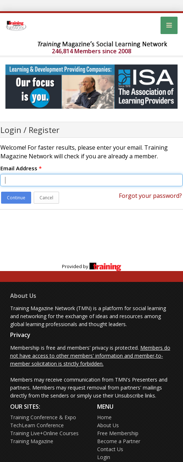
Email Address (21, 168)
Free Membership (117, 433)
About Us (23, 296)
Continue (16, 198)
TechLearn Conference (37, 425)
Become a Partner (118, 441)
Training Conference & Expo (43, 417)
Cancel (46, 198)
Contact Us (110, 449)
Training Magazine (31, 441)
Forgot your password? (150, 196)
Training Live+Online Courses (44, 433)
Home (104, 417)
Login (103, 457)
